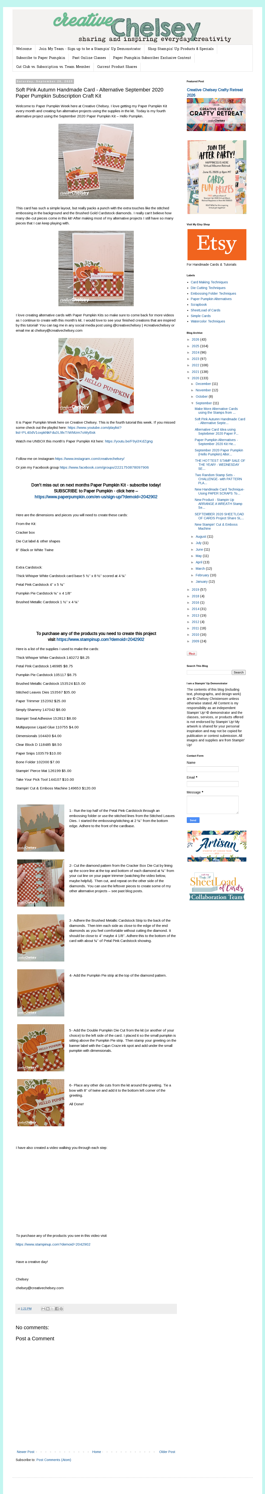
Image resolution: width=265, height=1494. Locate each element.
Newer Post (25, 1452)
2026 (196, 339)
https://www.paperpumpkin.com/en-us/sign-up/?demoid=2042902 (96, 497)
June (200, 549)
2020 (196, 378)
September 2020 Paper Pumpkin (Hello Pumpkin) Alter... (219, 452)
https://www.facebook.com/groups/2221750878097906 (104, 467)
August (201, 536)
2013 (196, 615)
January (202, 581)
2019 (196, 589)
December (204, 384)
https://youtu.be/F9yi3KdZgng (129, 441)
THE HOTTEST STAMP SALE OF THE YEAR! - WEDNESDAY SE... (220, 464)
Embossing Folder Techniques (213, 293)
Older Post (167, 1452)
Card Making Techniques (209, 282)
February (203, 575)
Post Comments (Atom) (54, 1460)
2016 (196, 602)
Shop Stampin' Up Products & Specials (181, 49)
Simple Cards (201, 316)
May (199, 556)
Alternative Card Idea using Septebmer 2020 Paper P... (216, 431)
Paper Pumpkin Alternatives (211, 299)
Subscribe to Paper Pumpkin (40, 58)
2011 (196, 628)
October (202, 396)
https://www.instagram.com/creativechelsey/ (89, 459)
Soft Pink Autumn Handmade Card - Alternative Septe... (220, 421)
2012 (196, 622)
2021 (196, 372)
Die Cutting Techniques (208, 288)
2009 (196, 641)
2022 (196, 365)
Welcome (24, 49)
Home (96, 1452)
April (199, 562)
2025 (196, 346)
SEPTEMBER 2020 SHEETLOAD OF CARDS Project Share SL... (219, 516)
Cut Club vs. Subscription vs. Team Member (53, 67)
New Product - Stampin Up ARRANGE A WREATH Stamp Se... (218, 504)
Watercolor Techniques (208, 321)
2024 (196, 352)
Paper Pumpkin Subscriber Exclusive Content (152, 58)
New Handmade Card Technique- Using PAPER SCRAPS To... (220, 491)
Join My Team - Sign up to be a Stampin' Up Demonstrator (90, 49)
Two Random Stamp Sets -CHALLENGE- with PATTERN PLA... (218, 479)
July (199, 543)
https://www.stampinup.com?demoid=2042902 (100, 639)
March (201, 568)
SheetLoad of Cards (205, 310)
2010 (196, 634)
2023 (196, 359)
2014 (196, 609)
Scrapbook (199, 304)
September (204, 403)
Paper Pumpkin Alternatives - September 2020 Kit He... (216, 442)
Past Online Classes (89, 58)
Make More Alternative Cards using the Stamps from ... (216, 411)
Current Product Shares (117, 67)
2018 (196, 596)
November (204, 390)
